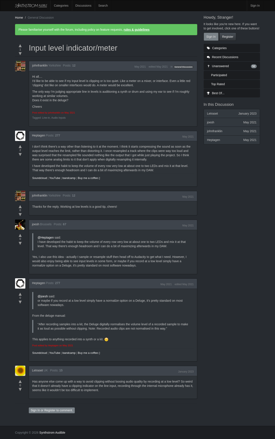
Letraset (37, 370)
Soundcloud (39, 178)
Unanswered (232, 66)
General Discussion (183, 67)
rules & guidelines (137, 29)
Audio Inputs (58, 117)
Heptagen (38, 135)
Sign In (255, 5)
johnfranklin (40, 65)
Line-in (46, 117)
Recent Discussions (222, 57)
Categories (61, 5)
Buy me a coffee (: (89, 178)
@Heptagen (46, 237)
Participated (219, 75)
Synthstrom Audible (31, 5)
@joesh (43, 296)
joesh (35, 224)
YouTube (54, 178)
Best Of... (216, 93)
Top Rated (218, 84)
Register (49, 410)
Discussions (83, 5)
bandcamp (69, 178)
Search (103, 5)
